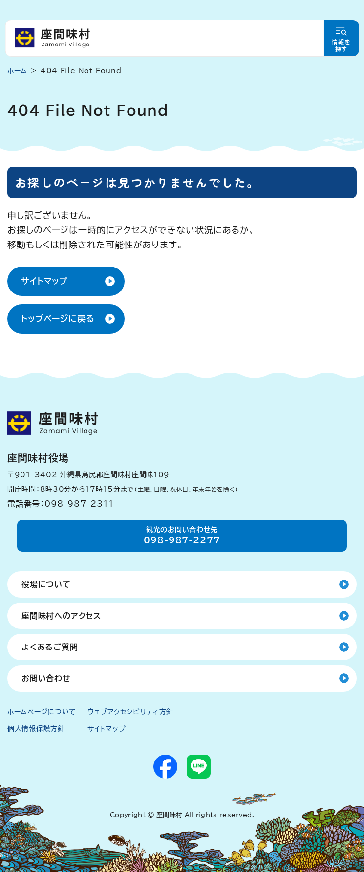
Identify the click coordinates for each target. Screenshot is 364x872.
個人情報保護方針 (36, 728)
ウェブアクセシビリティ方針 (130, 711)
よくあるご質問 (49, 647)
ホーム (17, 70)
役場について (46, 584)
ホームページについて (41, 711)
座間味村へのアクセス (61, 616)
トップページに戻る (58, 318)
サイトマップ (44, 281)
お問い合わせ (46, 678)
